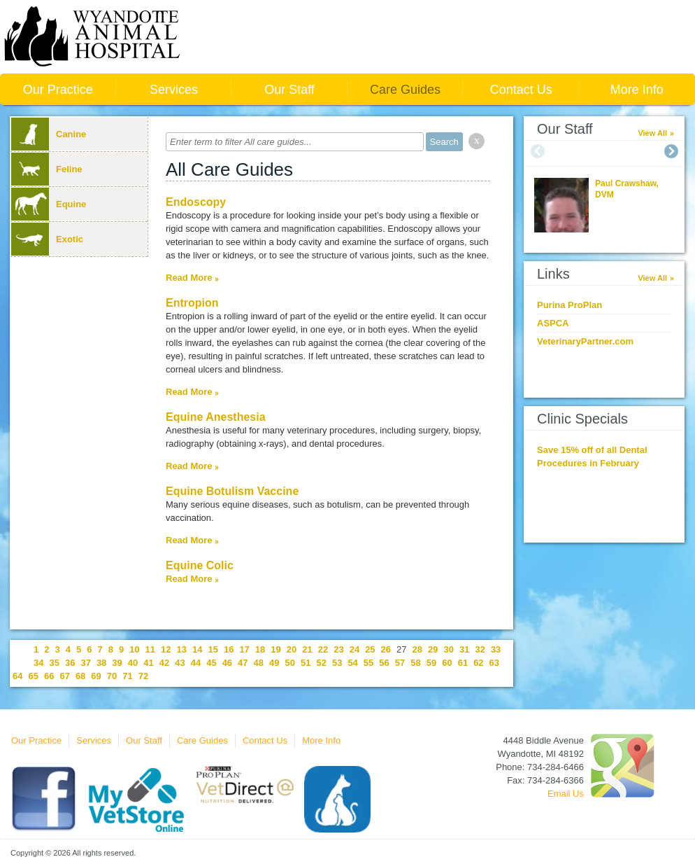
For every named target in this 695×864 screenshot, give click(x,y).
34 (38, 662)
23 (338, 649)
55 (368, 662)
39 (117, 662)
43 (180, 662)
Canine (48, 134)
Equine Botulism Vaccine (232, 491)
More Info (637, 90)
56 (384, 662)
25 (370, 649)
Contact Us (521, 90)
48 (259, 662)
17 (244, 649)
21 (307, 649)
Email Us (565, 793)
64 (17, 676)
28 (417, 649)
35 (54, 662)
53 (337, 662)
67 (64, 676)
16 (229, 649)
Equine (48, 204)
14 (197, 649)
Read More (189, 277)
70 (112, 676)
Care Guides (405, 90)
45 (211, 662)
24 (354, 649)
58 (415, 662)
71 (127, 676)
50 (290, 662)
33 (496, 649)
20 (291, 649)
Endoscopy (196, 202)
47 (243, 662)
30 (448, 649)
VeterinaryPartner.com (585, 341)
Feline (47, 169)
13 (182, 649)
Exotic (47, 239)
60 (447, 662)
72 (143, 676)
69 (96, 676)
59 (431, 662)
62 (478, 662)
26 (386, 649)
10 (134, 649)
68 (80, 676)
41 (148, 662)
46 (227, 662)
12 (166, 649)
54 (352, 662)
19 (275, 649)
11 (150, 649)
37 (85, 662)
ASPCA (553, 323)
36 (70, 662)
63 (494, 662)
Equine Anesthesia (216, 417)
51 (305, 662)
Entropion (192, 303)
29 (433, 649)
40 (133, 662)
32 (480, 649)
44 (196, 662)
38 (101, 662)
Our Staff (289, 90)
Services (174, 90)
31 (464, 649)
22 (323, 649)
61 (463, 662)
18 (260, 649)
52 (321, 662)
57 (400, 662)
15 (212, 649)
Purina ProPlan (569, 305)
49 (274, 662)
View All (652, 133)
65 (33, 676)
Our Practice (58, 90)
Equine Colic (200, 565)
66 (49, 676)
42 (164, 662)
